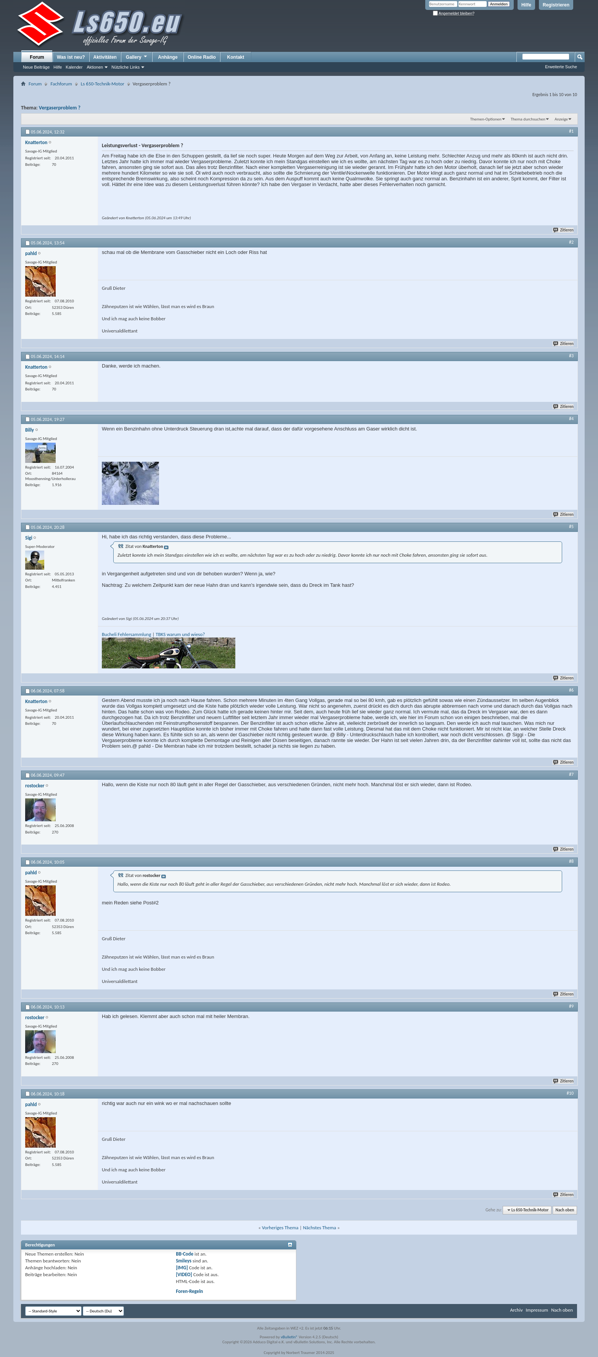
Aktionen (95, 67)
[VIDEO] (184, 1274)
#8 (571, 861)
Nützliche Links (125, 67)
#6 (571, 690)
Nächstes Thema (319, 1227)
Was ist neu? (71, 57)
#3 (571, 355)
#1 (571, 131)
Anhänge (167, 57)
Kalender (74, 67)
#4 (571, 418)
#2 (571, 242)
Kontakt (235, 57)
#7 (571, 774)
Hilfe (526, 5)
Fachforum (61, 84)
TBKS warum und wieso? (180, 634)
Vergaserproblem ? (59, 107)
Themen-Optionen (486, 119)
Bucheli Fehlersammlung (126, 634)
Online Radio (202, 57)
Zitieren (564, 230)
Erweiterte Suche (561, 66)
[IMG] (182, 1267)
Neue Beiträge (36, 67)
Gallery (137, 56)
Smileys (183, 1261)
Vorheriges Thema (280, 1227)
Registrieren (556, 5)
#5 (571, 526)
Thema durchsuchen (528, 119)
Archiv (516, 1310)
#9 (571, 1006)
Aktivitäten (105, 57)
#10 (570, 1093)
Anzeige (561, 119)
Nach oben (564, 1210)
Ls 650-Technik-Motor (102, 84)
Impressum (537, 1310)
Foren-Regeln (189, 1291)
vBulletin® (289, 1337)
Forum (37, 57)
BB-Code (184, 1254)
